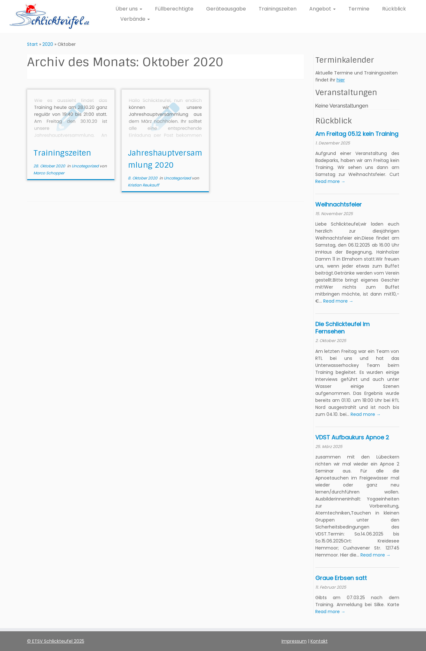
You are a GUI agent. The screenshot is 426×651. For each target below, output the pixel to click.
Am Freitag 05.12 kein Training (356, 134)
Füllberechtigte (174, 8)
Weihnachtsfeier (338, 204)
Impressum (294, 641)
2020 (47, 44)
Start (32, 44)
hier (341, 80)
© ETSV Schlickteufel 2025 (55, 641)
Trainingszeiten (278, 8)
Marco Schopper (48, 173)
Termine (358, 8)
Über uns (128, 8)
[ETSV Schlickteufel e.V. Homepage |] (49, 16)
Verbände (135, 19)
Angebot (322, 8)
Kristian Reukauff (143, 185)
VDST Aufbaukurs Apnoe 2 (352, 437)
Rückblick (394, 8)
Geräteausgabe (226, 8)
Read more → (330, 181)
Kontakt (319, 641)
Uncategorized (86, 166)
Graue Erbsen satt (341, 578)
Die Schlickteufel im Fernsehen (342, 327)
